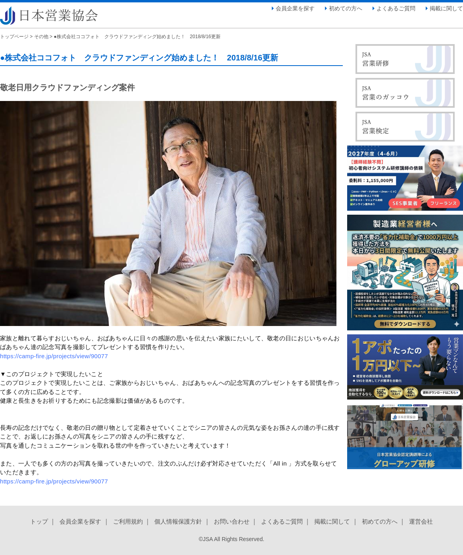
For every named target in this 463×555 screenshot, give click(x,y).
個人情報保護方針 (178, 521)
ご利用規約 (128, 521)
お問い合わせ (232, 521)
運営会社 (421, 521)
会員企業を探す (295, 8)
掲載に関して (446, 8)
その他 (41, 36)
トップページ (14, 36)
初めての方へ (345, 8)
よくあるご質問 (396, 8)
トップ (39, 521)
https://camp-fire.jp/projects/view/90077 (54, 356)
